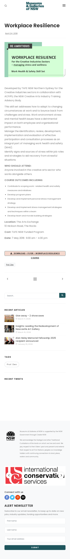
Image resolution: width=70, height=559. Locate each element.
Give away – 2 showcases (30, 315)
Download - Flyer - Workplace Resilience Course (35, 254)
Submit (35, 547)
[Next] (61, 475)
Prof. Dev (10, 264)
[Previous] (9, 475)
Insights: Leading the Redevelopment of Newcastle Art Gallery (37, 328)
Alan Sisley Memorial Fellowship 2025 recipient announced (36, 339)
